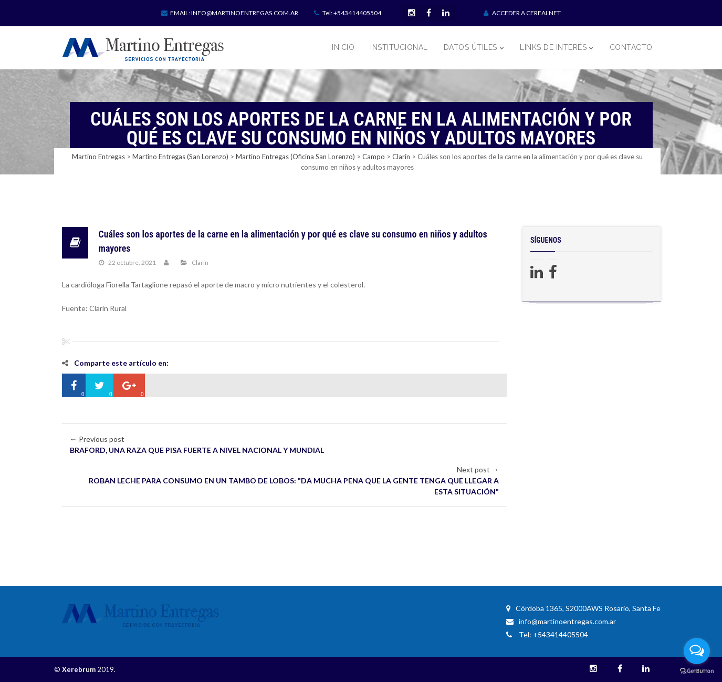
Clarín (200, 262)
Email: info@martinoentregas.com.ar (229, 13)
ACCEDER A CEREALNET (522, 13)
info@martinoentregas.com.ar (561, 621)
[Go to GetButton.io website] (697, 671)
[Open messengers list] (697, 651)
